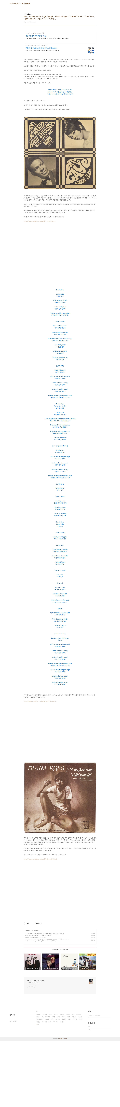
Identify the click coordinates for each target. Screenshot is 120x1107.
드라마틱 (58, 1043)
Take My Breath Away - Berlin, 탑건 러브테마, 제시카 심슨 (37, 958)
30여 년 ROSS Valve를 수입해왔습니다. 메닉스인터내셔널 (42, 50)
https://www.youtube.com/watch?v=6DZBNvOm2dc (40, 701)
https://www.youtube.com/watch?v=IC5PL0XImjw (40, 221)
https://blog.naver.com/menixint (35, 45)
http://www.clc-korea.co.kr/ (34, 33)
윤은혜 (47, 1043)
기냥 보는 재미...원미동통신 (20, 3)
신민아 (56, 1038)
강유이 (80, 1040)
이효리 (38, 1040)
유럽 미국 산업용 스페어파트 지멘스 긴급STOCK (41, 48)
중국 (59, 1040)
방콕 (69, 1040)
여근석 (62, 1045)
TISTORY (60, 1104)
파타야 (63, 1040)
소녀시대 (56, 1045)
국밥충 (75, 1043)
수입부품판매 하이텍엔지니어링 (36, 36)
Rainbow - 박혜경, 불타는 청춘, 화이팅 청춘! (34, 960)
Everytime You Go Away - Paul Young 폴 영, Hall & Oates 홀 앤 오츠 (40, 964)
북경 (73, 1038)
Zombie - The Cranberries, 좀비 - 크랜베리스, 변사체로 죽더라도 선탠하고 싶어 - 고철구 (43, 957)
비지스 (81, 1043)
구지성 (64, 1043)
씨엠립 (38, 1045)
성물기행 (79, 1038)
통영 (70, 1043)
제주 (54, 1040)
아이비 (74, 1040)
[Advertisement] (60, 929)
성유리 (45, 1038)
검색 (108, 1039)
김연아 (68, 1038)
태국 (50, 1045)
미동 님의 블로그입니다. (33, 1006)
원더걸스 (39, 1038)
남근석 (50, 1038)
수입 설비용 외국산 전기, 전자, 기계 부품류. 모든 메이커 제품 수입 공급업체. (47, 38)
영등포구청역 (40, 1043)
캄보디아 (44, 1045)
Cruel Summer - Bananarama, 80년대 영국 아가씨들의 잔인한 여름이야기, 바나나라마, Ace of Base (46, 962)
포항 (52, 1043)
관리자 (65, 1104)
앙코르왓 (48, 1040)
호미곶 (62, 1038)
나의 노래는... (28, 954)
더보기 (37, 1048)
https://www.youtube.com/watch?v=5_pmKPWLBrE (40, 859)
